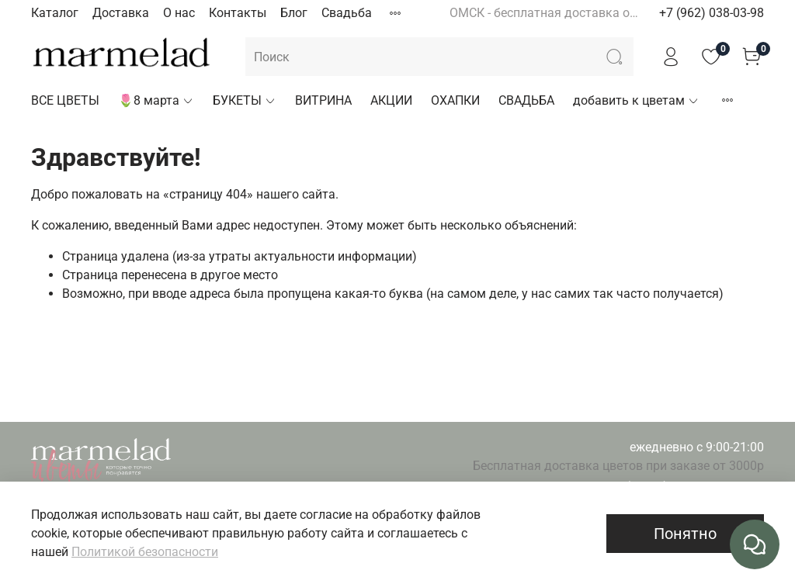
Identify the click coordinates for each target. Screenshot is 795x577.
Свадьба (346, 12)
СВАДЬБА (526, 100)
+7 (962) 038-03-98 (711, 12)
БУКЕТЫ (244, 100)
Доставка (120, 12)
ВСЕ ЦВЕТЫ (65, 100)
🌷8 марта (156, 100)
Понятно (685, 533)
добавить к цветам (636, 100)
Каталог (54, 12)
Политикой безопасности (144, 551)
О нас (179, 12)
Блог (293, 12)
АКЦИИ (391, 100)
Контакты (237, 12)
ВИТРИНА (323, 100)
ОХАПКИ (455, 100)
